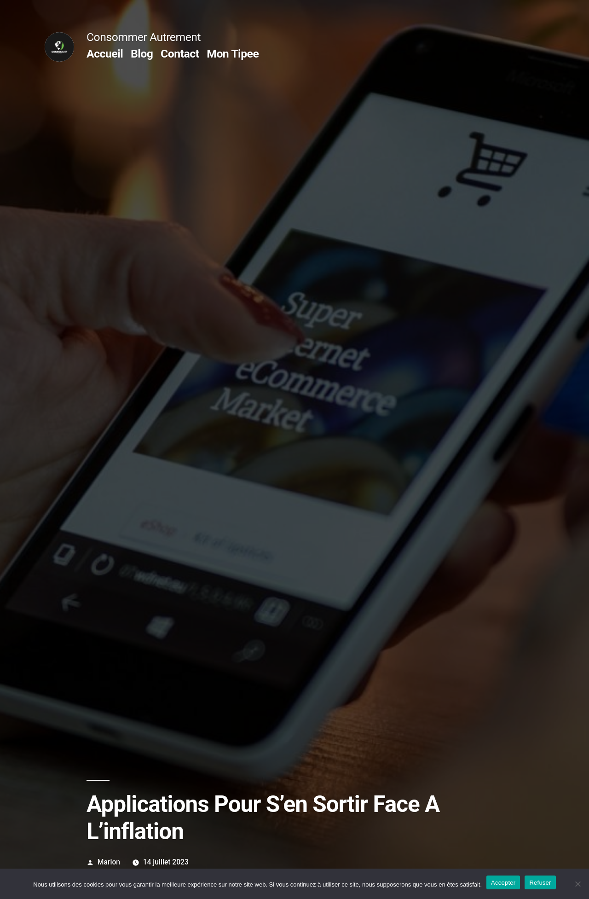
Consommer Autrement (144, 37)
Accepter (503, 882)
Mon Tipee (233, 53)
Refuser (540, 882)
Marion (109, 862)
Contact (180, 53)
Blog (142, 53)
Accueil (105, 53)
